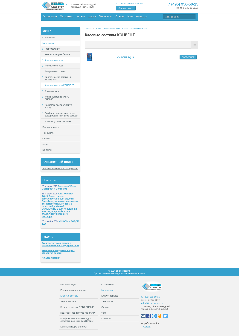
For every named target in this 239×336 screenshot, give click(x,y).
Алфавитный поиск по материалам (60, 168)
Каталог (98, 29)
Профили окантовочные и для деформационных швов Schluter (61, 115)
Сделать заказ (125, 8)
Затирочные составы (55, 71)
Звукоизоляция (61, 91)
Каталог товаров (86, 16)
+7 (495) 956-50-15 (182, 4)
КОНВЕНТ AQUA (125, 57)
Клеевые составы (61, 60)
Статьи (120, 16)
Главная (88, 29)
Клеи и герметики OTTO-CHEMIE (61, 98)
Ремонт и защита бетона (61, 54)
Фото (130, 16)
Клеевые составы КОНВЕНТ (59, 85)
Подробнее (188, 57)
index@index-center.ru (132, 3)
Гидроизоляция (61, 49)
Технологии (105, 16)
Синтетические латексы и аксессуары (58, 78)
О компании (50, 16)
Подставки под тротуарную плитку (61, 106)
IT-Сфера (145, 326)
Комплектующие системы (61, 121)
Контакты (141, 16)
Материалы (66, 16)
